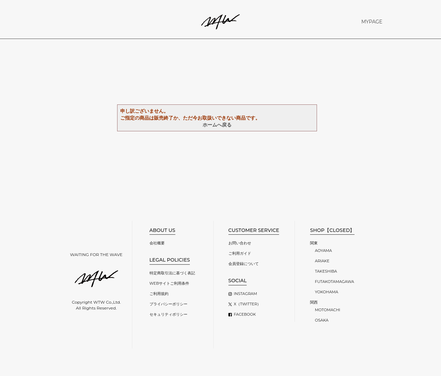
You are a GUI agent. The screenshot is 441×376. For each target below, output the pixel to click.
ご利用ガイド (239, 253)
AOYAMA (323, 250)
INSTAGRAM (245, 293)
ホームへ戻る (217, 125)
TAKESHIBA (326, 271)
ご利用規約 (159, 293)
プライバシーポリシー (168, 304)
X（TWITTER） (247, 304)
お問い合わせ (239, 243)
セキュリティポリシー (168, 314)
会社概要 (157, 243)
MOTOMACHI (327, 309)
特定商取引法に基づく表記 (172, 273)
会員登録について (243, 263)
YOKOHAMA (326, 291)
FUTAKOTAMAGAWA (334, 281)
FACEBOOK (245, 314)
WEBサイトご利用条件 (169, 283)
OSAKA (321, 320)
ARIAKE (322, 260)
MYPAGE (371, 22)
